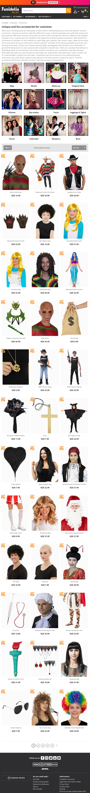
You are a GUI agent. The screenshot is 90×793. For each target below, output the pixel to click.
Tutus (56, 96)
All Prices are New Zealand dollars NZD (72, 775)
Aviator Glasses (16, 711)
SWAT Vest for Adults (74, 370)
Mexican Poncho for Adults (45, 176)
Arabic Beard (15, 468)
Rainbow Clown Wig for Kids (74, 711)
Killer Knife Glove (16, 176)
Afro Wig (16, 565)
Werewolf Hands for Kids (15, 225)
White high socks (16, 517)
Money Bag (74, 322)
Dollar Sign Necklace (16, 370)
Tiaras (12, 122)
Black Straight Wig (45, 468)
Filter (7, 131)
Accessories (30, 17)
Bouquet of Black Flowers (16, 419)
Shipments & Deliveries (41, 768)
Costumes (6, 17)
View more (8, 43)
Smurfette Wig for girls (74, 225)
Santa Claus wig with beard (74, 517)
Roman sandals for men (74, 614)
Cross (45, 419)
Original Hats (78, 69)
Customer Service (16, 761)
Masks (34, 69)
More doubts (37, 773)
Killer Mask (45, 322)
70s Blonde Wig (45, 517)
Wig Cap (45, 565)
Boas (78, 122)
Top (84, 17)
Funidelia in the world (66, 763)
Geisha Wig (74, 565)
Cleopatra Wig (74, 663)
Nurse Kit (16, 614)
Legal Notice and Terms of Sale (70, 765)
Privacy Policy (64, 768)
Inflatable (34, 122)
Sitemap (62, 773)
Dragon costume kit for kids (15, 322)
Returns (35, 770)
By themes (17, 17)
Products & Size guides (41, 765)
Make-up (56, 69)
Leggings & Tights (78, 96)
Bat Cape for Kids (74, 419)
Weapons (56, 122)
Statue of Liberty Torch (16, 663)
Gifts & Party (43, 17)
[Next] (57, 729)
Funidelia (5, 23)
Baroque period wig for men (45, 614)
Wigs (12, 69)
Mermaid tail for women (74, 273)
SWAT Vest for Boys (45, 370)
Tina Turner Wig (44, 711)
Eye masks (34, 96)
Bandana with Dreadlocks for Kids (74, 468)
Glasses (11, 96)
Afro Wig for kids (45, 225)
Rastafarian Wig (45, 273)
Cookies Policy (64, 770)
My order (36, 763)
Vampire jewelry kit (45, 663)
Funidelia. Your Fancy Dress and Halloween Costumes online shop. (10, 10)
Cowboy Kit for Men (74, 176)
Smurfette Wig (16, 273)
